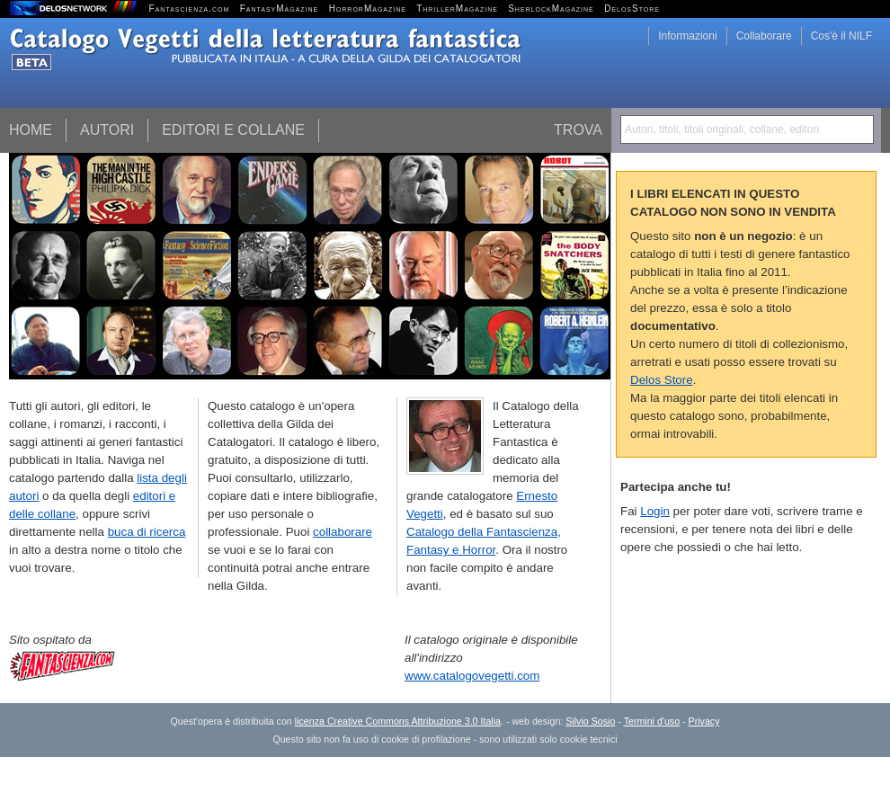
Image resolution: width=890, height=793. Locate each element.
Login (655, 511)
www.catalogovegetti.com (472, 675)
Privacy (704, 721)
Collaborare (764, 36)
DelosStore (632, 8)
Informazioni (687, 36)
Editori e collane (233, 130)
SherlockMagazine (551, 8)
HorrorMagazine (367, 8)
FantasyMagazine (279, 8)
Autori (107, 130)
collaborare (342, 532)
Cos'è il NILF (841, 36)
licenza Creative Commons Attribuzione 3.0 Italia (398, 721)
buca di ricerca (147, 532)
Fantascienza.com (189, 8)
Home (30, 130)
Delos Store (661, 380)
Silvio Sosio (590, 721)
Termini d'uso (652, 721)
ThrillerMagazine (457, 8)
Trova (578, 130)
